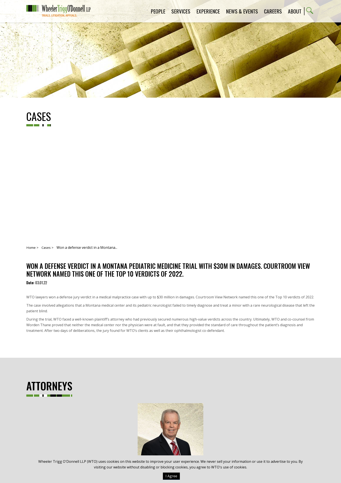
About (294, 11)
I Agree (171, 476)
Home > (32, 247)
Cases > (47, 247)
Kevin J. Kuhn (170, 441)
